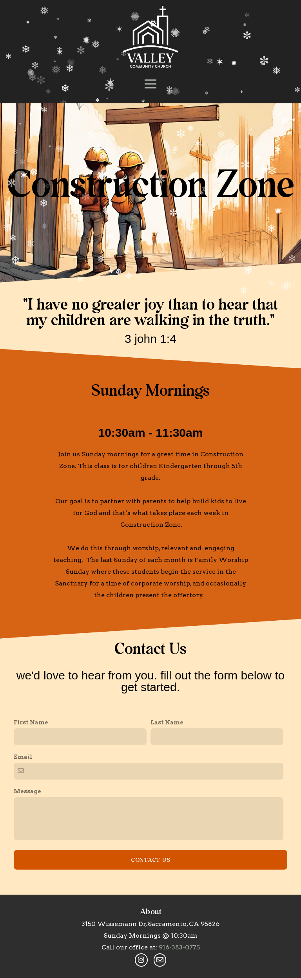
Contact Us (150, 940)
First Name (31, 803)
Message (27, 872)
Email (23, 837)
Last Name (166, 803)
